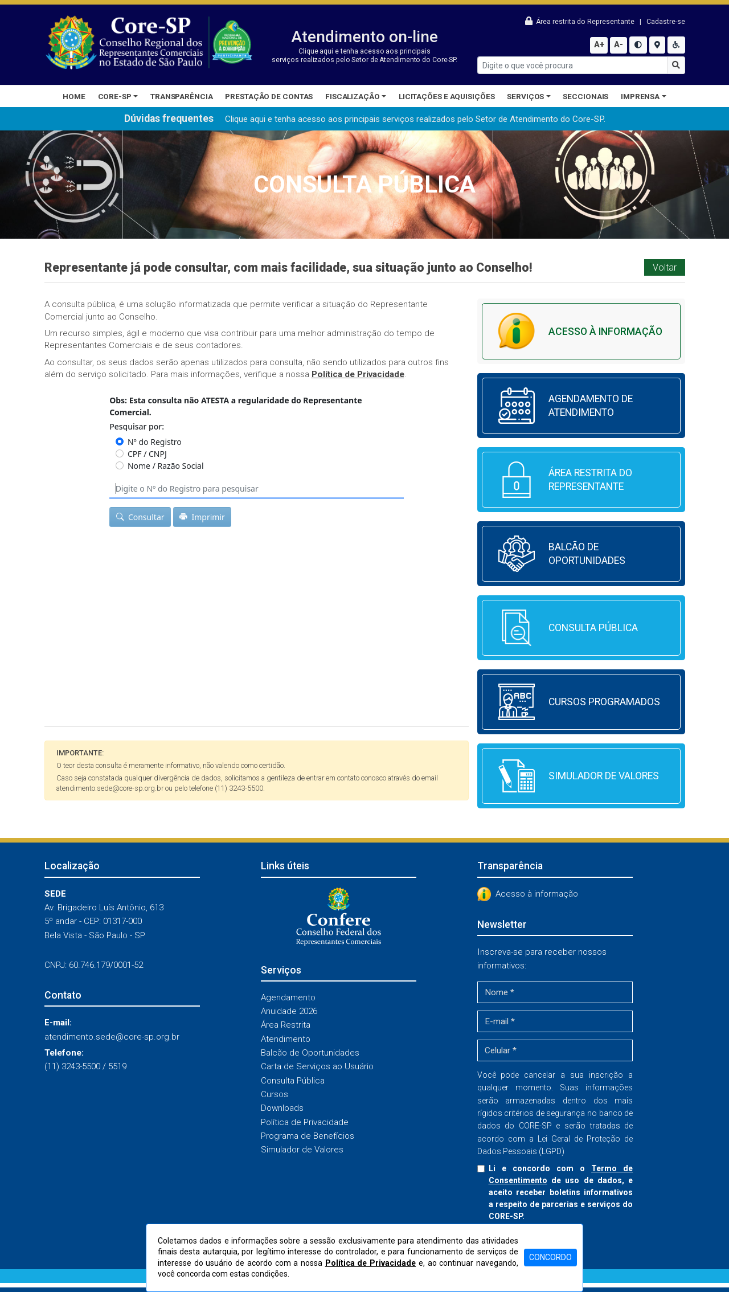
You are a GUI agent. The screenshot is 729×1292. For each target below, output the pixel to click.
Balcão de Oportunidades (310, 1053)
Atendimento (285, 1039)
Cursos (274, 1094)
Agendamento (288, 997)
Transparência (181, 96)
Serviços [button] (525, 96)
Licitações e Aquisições (447, 96)
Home (74, 96)
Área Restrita (285, 1025)
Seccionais (585, 96)
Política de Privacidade (305, 1122)
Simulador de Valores (302, 1149)
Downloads (282, 1108)
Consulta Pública (293, 1081)
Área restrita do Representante (580, 22)
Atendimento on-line (364, 36)
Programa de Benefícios (307, 1136)
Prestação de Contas (269, 96)
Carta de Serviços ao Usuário (317, 1066)
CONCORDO (550, 1257)
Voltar (665, 267)
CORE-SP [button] (115, 96)
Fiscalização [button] (352, 96)
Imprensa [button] (640, 96)
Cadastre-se (665, 22)
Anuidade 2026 (289, 1011)
